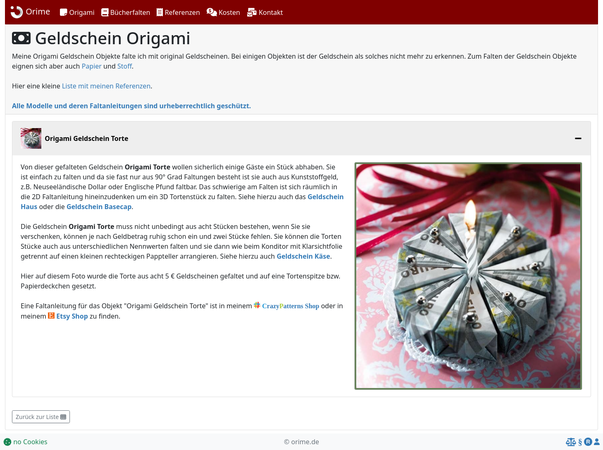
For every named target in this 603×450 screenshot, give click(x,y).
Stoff (124, 66)
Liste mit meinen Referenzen (106, 85)
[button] (77, 12)
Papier (92, 66)
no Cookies (25, 441)
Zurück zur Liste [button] (41, 417)
